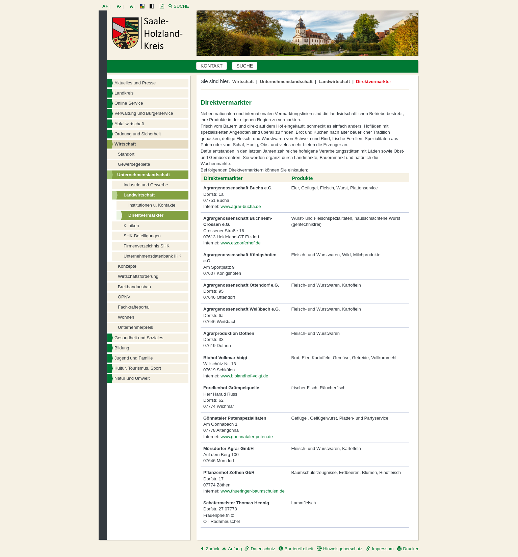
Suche (181, 6)
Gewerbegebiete (134, 164)
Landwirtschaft (139, 194)
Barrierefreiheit (296, 548)
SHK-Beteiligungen (142, 235)
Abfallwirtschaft (129, 123)
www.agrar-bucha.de (241, 206)
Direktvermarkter (145, 215)
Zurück (209, 548)
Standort (126, 154)
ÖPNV (124, 296)
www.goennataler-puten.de (247, 436)
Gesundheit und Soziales (138, 337)
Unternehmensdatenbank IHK (152, 256)
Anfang (232, 548)
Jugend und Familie (133, 358)
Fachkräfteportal (134, 307)
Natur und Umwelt (132, 378)
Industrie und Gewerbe (146, 184)
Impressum (379, 548)
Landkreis (123, 93)
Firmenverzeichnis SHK (147, 245)
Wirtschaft (125, 144)
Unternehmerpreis (135, 327)
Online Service (128, 103)
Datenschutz (259, 548)
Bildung (121, 347)
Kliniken (131, 225)
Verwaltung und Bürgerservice (143, 113)
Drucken (408, 548)
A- (118, 6)
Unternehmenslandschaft (143, 174)
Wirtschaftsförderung (138, 276)
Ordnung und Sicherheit (137, 133)
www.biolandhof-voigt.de (244, 375)
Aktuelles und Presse (135, 82)
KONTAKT (212, 66)
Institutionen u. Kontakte (151, 205)
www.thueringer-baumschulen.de (252, 491)
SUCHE (244, 66)
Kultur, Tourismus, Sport (137, 368)
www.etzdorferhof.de (241, 242)
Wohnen (126, 317)
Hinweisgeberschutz (339, 548)
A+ (105, 6)
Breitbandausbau (134, 286)
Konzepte (127, 266)
